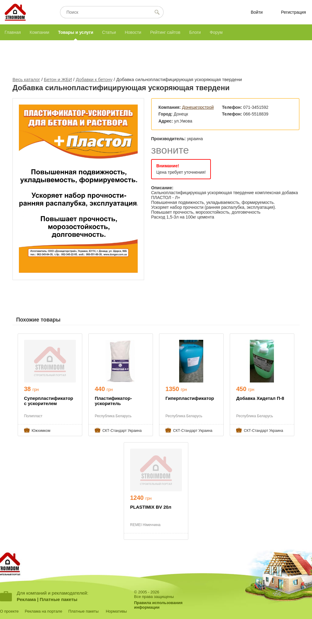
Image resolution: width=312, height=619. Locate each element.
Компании (39, 32)
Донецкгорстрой (198, 107)
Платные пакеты (58, 599)
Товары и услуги (75, 32)
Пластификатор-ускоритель (113, 401)
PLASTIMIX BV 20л (150, 507)
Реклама (26, 599)
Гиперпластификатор (189, 398)
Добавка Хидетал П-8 (260, 398)
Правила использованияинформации (158, 605)
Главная (13, 32)
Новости (133, 32)
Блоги (195, 32)
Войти (257, 12)
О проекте (9, 611)
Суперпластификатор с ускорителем (48, 401)
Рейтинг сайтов (165, 32)
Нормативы (116, 611)
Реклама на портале (43, 611)
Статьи (109, 32)
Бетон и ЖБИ (58, 79)
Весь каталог (26, 79)
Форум (216, 32)
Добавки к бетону (94, 79)
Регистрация (293, 12)
